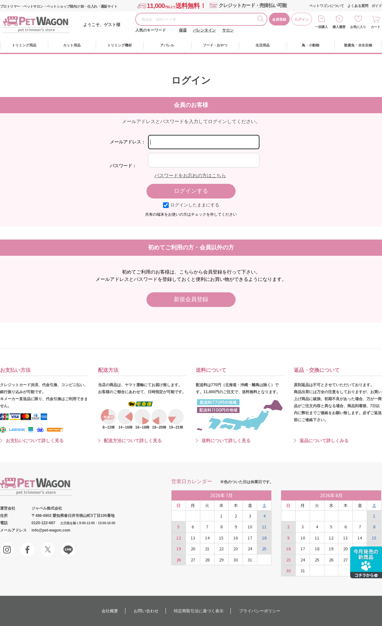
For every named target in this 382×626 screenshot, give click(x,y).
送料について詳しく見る (226, 440)
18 (264, 538)
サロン (228, 30)
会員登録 (279, 19)
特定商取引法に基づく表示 (198, 611)
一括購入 (321, 27)
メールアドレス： (127, 141)
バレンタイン (204, 30)
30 (235, 560)
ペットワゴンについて (326, 6)
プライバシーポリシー (259, 611)
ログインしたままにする (191, 204)
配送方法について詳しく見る (133, 440)
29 (221, 560)
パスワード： (123, 165)
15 (221, 538)
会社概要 (110, 611)
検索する (262, 19)
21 (207, 549)
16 (235, 538)
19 (178, 549)
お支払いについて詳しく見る (35, 440)
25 (264, 549)
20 (193, 549)
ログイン (301, 19)
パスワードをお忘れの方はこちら (190, 175)
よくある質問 (357, 6)
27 (193, 560)
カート (375, 27)
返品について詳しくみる (324, 440)
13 (193, 538)
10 (250, 527)
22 (221, 549)
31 (250, 560)
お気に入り (358, 27)
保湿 (183, 30)
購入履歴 (339, 27)
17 (250, 538)
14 (207, 538)
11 (264, 527)
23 (235, 549)
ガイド (376, 6)
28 (207, 560)
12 (178, 538)
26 (178, 560)
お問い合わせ (146, 611)
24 (250, 549)
